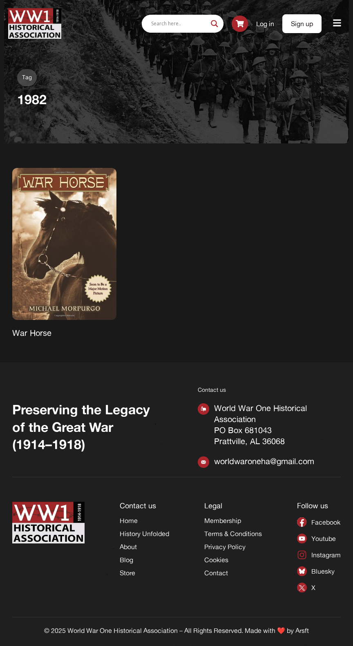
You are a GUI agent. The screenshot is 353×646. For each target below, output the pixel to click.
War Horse (31, 333)
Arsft (302, 630)
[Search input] (179, 23)
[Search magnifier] (214, 23)
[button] (337, 23)
